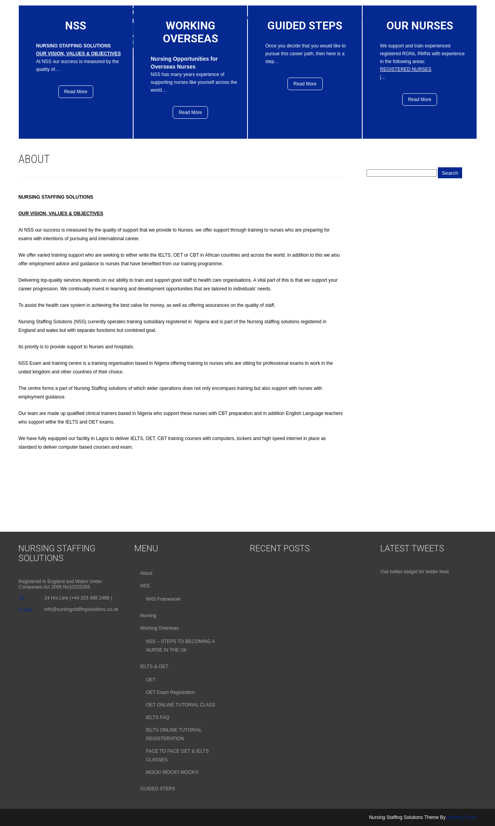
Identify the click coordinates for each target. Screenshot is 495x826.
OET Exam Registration (170, 692)
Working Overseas (159, 628)
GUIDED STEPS (157, 789)
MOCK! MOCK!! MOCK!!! (172, 772)
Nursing (148, 615)
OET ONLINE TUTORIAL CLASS (180, 705)
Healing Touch (462, 817)
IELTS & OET (154, 666)
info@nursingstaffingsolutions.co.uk (81, 609)
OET (151, 680)
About (146, 573)
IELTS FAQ (158, 717)
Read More (75, 91)
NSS (145, 586)
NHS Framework (163, 599)
